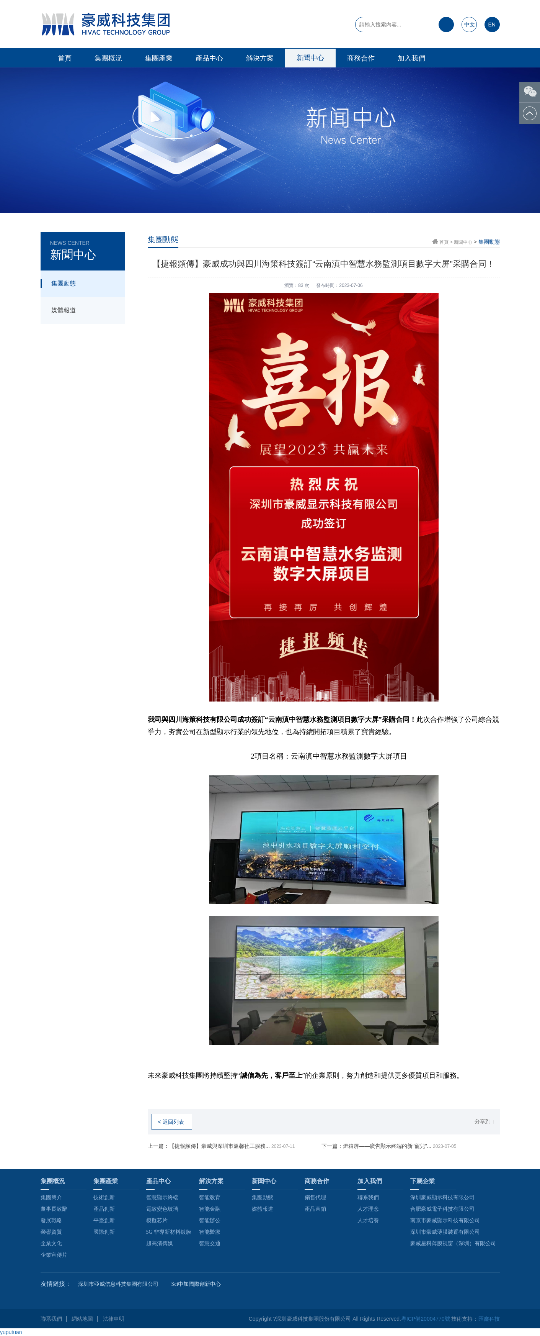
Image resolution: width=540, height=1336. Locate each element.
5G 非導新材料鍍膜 (169, 1232)
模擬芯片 (157, 1220)
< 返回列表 (171, 1122)
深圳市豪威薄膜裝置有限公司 (445, 1232)
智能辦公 (209, 1220)
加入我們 (411, 58)
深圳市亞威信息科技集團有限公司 (118, 1284)
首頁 (65, 58)
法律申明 (113, 1319)
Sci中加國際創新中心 (196, 1284)
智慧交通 (209, 1243)
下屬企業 (422, 1181)
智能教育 (209, 1197)
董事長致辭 (54, 1209)
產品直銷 (315, 1209)
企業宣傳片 (54, 1255)
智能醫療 (209, 1232)
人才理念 (368, 1209)
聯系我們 (368, 1197)
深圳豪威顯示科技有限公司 (442, 1197)
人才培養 (368, 1220)
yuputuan (11, 1332)
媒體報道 (63, 310)
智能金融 (209, 1209)
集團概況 (108, 58)
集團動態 (63, 283)
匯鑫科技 (489, 1319)
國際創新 (104, 1232)
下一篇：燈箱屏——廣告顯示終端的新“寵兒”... (388, 1146)
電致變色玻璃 (162, 1209)
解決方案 (260, 58)
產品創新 (104, 1209)
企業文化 (51, 1243)
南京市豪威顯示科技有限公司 (445, 1220)
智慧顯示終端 (162, 1197)
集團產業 (159, 58)
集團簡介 (51, 1197)
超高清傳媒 (159, 1243)
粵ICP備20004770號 (425, 1319)
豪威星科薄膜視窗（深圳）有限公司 (453, 1243)
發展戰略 (51, 1220)
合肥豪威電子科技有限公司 (442, 1209)
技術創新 (104, 1197)
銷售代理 (315, 1197)
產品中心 (209, 58)
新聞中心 (310, 58)
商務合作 (361, 58)
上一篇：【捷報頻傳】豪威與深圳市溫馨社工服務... (221, 1146)
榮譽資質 (51, 1232)
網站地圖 (82, 1319)
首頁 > (446, 242)
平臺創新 (104, 1220)
